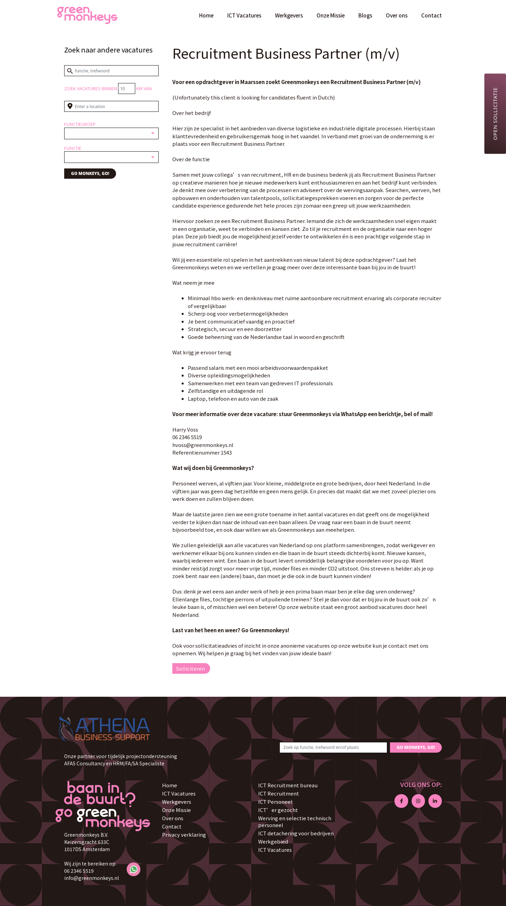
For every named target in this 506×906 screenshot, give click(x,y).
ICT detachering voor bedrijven (296, 833)
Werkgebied (273, 841)
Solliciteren (190, 668)
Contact (431, 15)
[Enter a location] (111, 106)
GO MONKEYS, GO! (90, 173)
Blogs (365, 15)
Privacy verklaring (184, 834)
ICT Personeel (275, 801)
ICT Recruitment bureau (288, 785)
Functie (72, 148)
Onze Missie (331, 15)
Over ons (396, 15)
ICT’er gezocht (278, 809)
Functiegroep (80, 124)
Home (206, 15)
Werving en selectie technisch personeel (294, 821)
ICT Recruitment (278, 793)
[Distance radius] (126, 88)
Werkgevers (289, 15)
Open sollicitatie (495, 113)
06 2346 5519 (79, 870)
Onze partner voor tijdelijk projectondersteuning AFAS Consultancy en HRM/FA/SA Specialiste (120, 760)
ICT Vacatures (244, 15)
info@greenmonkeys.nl (91, 877)
